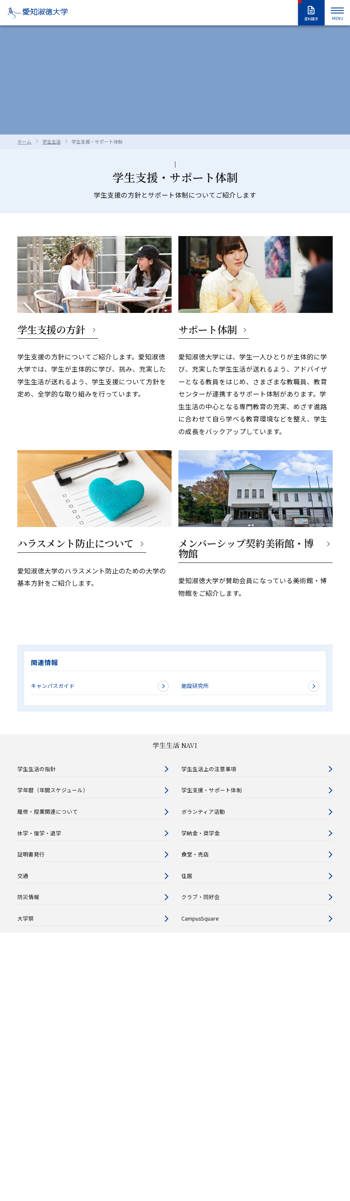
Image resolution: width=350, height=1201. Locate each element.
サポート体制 (207, 329)
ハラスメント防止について (75, 543)
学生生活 (51, 141)
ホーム (24, 141)
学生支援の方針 (51, 329)
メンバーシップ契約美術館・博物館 (246, 548)
